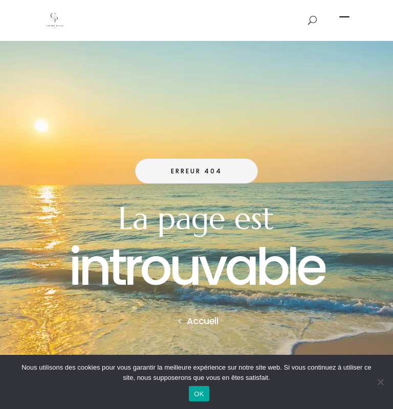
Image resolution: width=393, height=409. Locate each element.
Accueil (203, 320)
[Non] (380, 382)
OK (199, 394)
